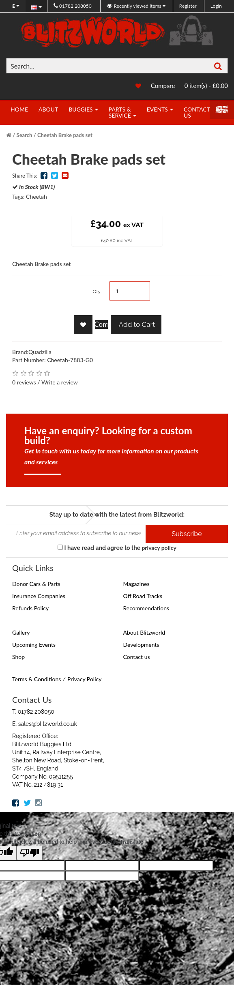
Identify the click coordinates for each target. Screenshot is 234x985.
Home (19, 109)
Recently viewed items (134, 6)
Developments (141, 644)
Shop (18, 656)
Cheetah (36, 196)
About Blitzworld (144, 632)
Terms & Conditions (36, 679)
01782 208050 (73, 6)
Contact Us (197, 112)
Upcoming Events (34, 644)
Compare (163, 85)
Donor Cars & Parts (36, 583)
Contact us (136, 656)
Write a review (59, 382)
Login (216, 6)
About (48, 109)
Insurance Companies (38, 595)
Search (24, 135)
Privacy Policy (84, 679)
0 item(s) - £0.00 (206, 85)
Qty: (96, 291)
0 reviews (24, 382)
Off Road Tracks (143, 595)
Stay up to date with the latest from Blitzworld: (117, 514)
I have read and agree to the (117, 547)
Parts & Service (120, 112)
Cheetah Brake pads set (64, 135)
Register (188, 6)
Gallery (21, 632)
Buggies (80, 109)
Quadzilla (40, 351)
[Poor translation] (30, 853)
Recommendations (146, 608)
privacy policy (159, 547)
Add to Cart (136, 324)
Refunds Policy (30, 608)
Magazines (136, 583)
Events (157, 109)
